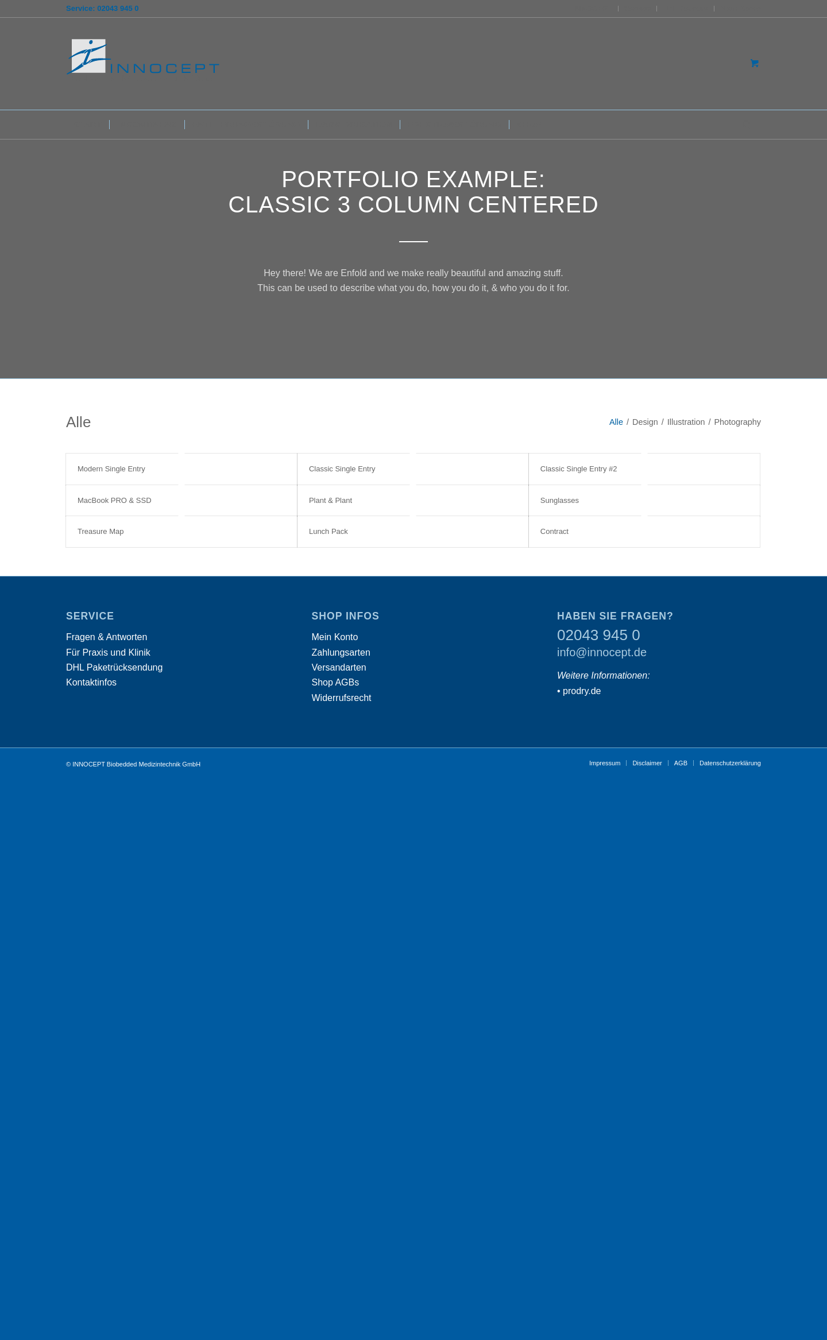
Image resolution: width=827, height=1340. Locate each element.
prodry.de (582, 691)
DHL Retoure (685, 8)
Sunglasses (559, 500)
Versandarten (339, 667)
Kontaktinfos (91, 682)
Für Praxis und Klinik (108, 652)
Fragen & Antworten (106, 637)
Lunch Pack (328, 531)
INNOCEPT (593, 8)
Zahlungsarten (341, 652)
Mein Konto (740, 8)
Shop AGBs (336, 682)
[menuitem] (593, 8)
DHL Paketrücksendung (114, 667)
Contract (554, 531)
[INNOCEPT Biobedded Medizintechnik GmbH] (152, 64)
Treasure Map (100, 531)
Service (637, 8)
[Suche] (743, 124)
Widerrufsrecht (342, 698)
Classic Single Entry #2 (578, 468)
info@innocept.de (602, 652)
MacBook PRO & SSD (115, 500)
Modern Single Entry (111, 468)
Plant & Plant (330, 500)
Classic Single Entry (342, 468)
